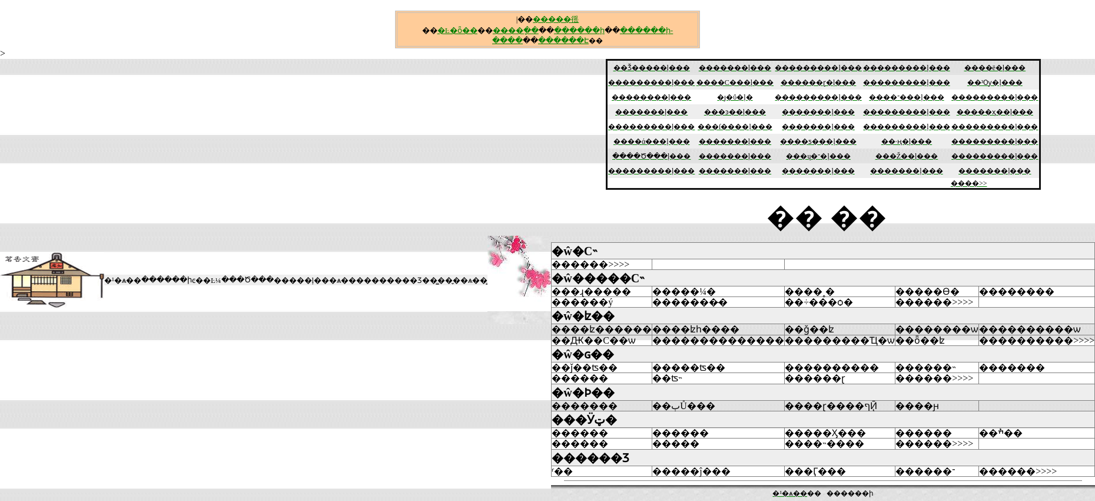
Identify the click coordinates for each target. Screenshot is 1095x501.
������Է (563, 40)
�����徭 (556, 19)
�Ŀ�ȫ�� (457, 30)
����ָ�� (516, 30)
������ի (579, 30)
